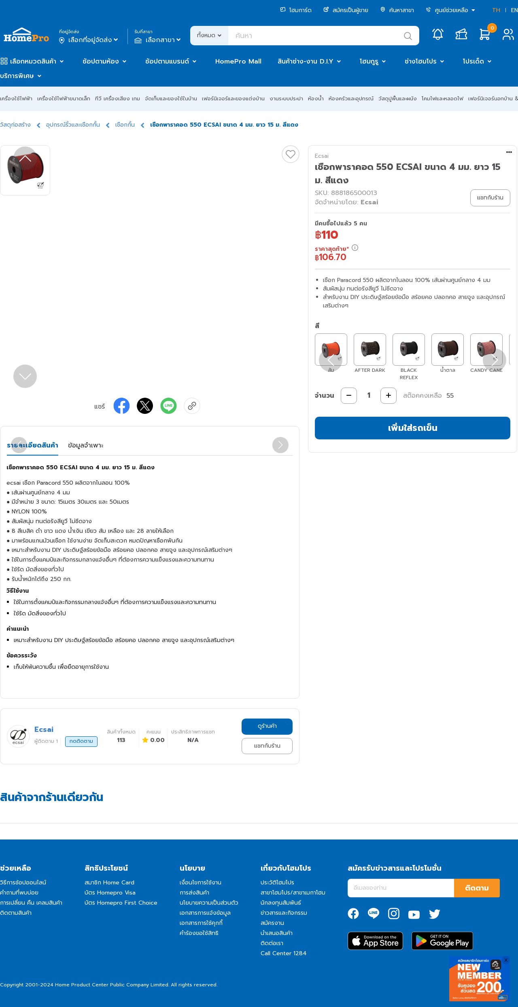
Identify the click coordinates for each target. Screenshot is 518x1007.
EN (514, 10)
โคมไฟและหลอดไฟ (442, 98)
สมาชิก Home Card (109, 882)
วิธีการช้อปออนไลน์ (23, 882)
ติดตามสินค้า (16, 913)
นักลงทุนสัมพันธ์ (281, 903)
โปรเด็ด (473, 61)
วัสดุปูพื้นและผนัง (397, 98)
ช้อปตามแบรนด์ (167, 61)
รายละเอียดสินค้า (32, 445)
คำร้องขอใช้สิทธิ (199, 933)
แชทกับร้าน (267, 746)
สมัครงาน (272, 923)
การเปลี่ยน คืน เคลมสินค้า (31, 903)
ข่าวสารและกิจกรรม (284, 913)
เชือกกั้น (125, 125)
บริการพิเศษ (17, 76)
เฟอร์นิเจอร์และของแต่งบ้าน (233, 98)
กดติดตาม (81, 741)
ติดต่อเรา (272, 943)
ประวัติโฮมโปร (277, 882)
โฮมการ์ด (296, 10)
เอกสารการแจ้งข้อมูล (205, 913)
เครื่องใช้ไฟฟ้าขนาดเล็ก (63, 98)
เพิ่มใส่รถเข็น (412, 428)
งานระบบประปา (286, 98)
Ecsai (322, 156)
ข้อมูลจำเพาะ (85, 445)
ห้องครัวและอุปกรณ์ (351, 98)
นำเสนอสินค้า (277, 933)
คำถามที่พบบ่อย (19, 892)
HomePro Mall (238, 61)
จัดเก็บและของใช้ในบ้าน (171, 98)
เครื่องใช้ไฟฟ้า (16, 98)
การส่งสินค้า (194, 892)
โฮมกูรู (369, 61)
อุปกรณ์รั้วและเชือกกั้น (73, 125)
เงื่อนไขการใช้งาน (200, 882)
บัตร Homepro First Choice (121, 903)
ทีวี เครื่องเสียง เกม (117, 98)
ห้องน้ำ (316, 98)
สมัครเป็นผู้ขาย (345, 10)
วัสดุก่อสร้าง (15, 125)
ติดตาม (477, 888)
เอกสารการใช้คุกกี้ (201, 923)
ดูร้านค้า (267, 726)
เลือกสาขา (158, 40)
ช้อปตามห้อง (101, 61)
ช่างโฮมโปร (421, 61)
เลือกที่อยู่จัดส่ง (89, 40)
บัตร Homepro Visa (110, 892)
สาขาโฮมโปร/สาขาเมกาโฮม (293, 892)
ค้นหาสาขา (397, 10)
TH (496, 10)
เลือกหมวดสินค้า (33, 61)
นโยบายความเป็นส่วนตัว (209, 903)
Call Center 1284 (284, 953)
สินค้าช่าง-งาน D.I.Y (305, 61)
